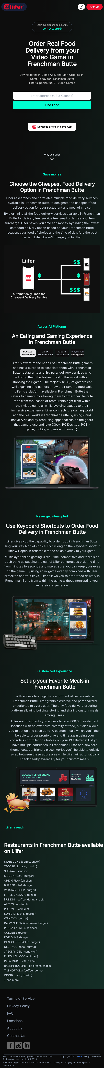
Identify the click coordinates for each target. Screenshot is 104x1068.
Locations (15, 1021)
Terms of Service (21, 998)
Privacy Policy (18, 1006)
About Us (14, 1028)
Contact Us (16, 1036)
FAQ (10, 1013)
